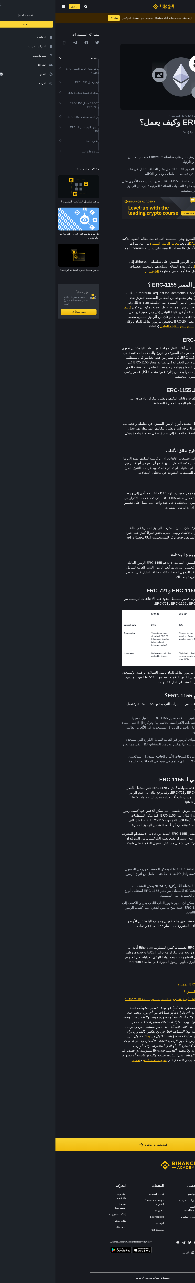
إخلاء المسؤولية (62, 1214)
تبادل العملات (101, 1194)
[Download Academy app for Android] (65, 1250)
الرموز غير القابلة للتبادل (121, 326)
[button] (8, 7)
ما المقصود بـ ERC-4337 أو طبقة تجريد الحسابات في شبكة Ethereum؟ (119, 999)
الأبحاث (104, 1223)
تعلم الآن (58, 18)
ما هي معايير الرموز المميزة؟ (148, 991)
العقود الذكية (150, 302)
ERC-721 (145, 266)
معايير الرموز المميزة (109, 243)
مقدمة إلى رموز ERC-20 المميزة (146, 984)
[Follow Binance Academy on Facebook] (140, 1242)
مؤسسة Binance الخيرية (98, 1202)
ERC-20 (161, 266)
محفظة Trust (101, 1229)
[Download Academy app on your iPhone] (86, 1250)
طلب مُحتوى (64, 1220)
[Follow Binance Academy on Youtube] (122, 1242)
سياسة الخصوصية (65, 1206)
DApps (138, 243)
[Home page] (108, 6)
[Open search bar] (29, 7)
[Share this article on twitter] (42, 43)
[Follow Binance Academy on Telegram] (128, 1242)
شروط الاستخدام (99, 1060)
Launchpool (101, 1216)
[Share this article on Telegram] (20, 43)
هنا (93, 1036)
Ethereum (158, 239)
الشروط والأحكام (66, 1196)
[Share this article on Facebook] (31, 43)
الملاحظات (65, 1227)
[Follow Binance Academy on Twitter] (134, 1242)
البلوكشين (96, 271)
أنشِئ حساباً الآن (23, 312)
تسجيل (19, 6)
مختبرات (103, 1210)
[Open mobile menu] (8, 7)
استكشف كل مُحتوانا (97, 1144)
